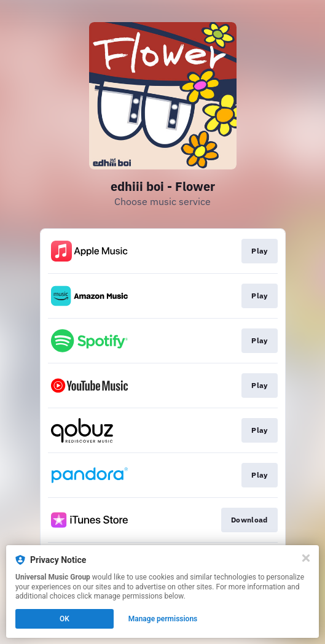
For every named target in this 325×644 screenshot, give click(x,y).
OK (64, 619)
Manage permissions (163, 619)
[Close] (306, 558)
